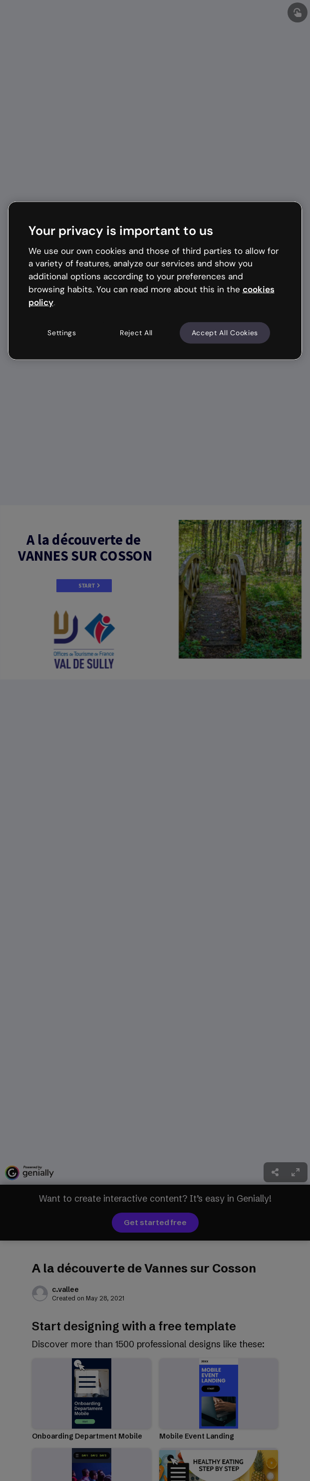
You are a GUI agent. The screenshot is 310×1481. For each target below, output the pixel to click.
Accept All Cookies (225, 332)
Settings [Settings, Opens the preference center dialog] (61, 332)
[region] (155, 281)
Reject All (136, 332)
